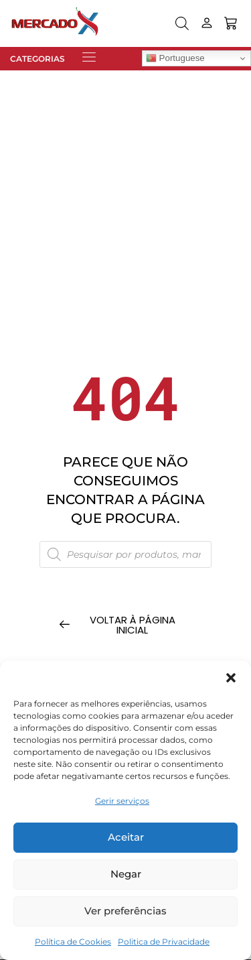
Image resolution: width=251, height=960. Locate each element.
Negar (125, 873)
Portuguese (175, 58)
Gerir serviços (122, 801)
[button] (231, 677)
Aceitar (126, 837)
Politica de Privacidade (164, 942)
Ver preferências (125, 910)
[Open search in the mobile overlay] (182, 23)
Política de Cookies (73, 942)
